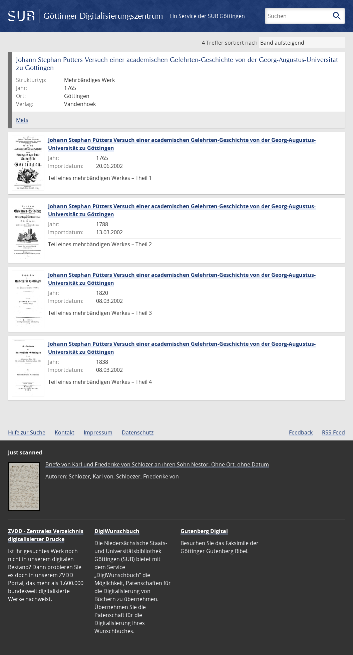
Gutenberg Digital (204, 531)
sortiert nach (241, 42)
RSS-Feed (333, 432)
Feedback (301, 432)
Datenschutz (137, 432)
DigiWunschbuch (116, 531)
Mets (22, 120)
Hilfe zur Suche (26, 432)
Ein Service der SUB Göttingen (207, 16)
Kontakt (64, 432)
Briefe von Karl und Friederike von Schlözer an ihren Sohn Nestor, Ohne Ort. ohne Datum (157, 464)
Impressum (98, 432)
